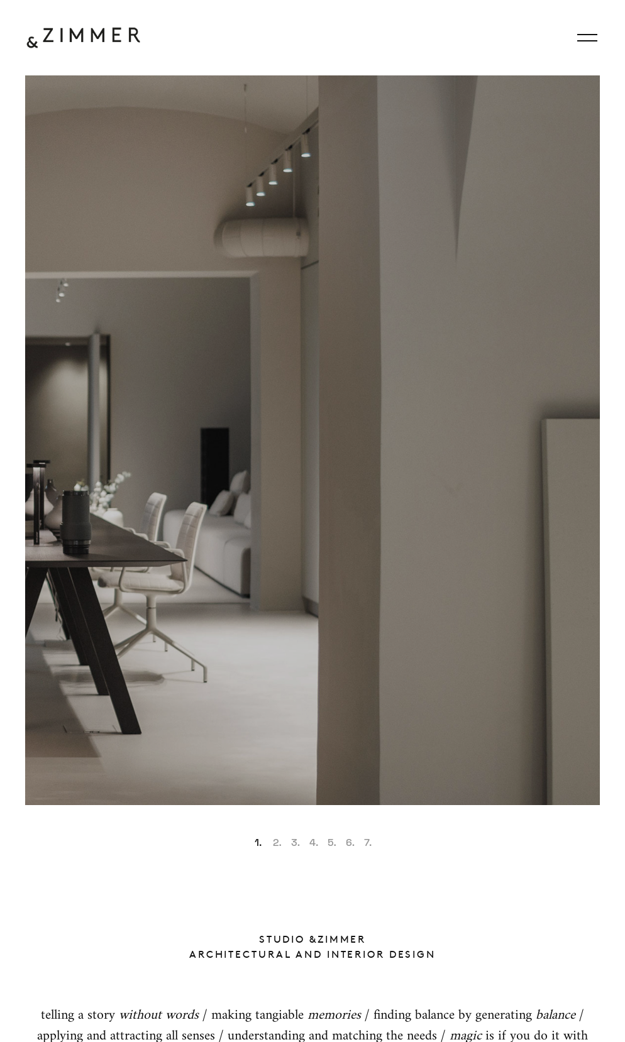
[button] (258, 838)
